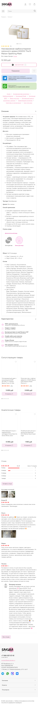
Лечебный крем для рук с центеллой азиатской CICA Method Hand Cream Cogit (28, 433)
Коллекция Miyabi (21, 96)
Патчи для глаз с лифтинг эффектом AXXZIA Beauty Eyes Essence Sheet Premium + (28, 381)
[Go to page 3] (4, 398)
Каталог (10, 17)
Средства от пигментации (13, 103)
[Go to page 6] (8, 398)
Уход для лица (28, 103)
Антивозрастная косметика (21, 94)
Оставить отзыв (7, 484)
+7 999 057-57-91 (7, 655)
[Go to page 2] (3, 398)
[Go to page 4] (5, 398)
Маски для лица (14, 98)
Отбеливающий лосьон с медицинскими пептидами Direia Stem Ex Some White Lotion (9, 433)
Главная (3, 17)
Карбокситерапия (8, 96)
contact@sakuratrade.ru (8, 660)
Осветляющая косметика (25, 100)
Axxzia (15, 56)
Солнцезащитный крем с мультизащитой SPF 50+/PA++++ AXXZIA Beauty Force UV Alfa (9, 381)
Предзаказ (16, 71)
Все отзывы (6, 637)
